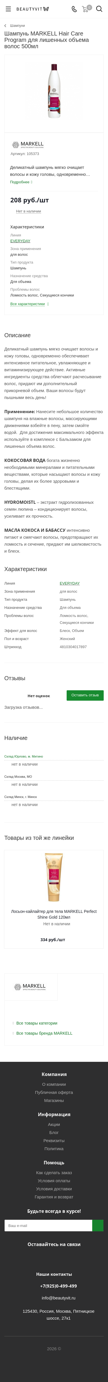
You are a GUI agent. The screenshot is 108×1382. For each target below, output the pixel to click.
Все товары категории (36, 1023)
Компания (54, 1074)
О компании (54, 1084)
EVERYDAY (20, 241)
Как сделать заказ (54, 1172)
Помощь (54, 1162)
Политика (54, 1148)
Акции (54, 1124)
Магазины (54, 1100)
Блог (54, 1132)
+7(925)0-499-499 (58, 1286)
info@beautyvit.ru (59, 1297)
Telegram (52, 1258)
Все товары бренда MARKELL (44, 1033)
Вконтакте (38, 1258)
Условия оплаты (54, 1180)
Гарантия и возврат (54, 1196)
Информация (54, 1114)
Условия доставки (54, 1188)
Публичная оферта (54, 1092)
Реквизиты (54, 1140)
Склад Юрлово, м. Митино (23, 756)
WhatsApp (67, 1258)
